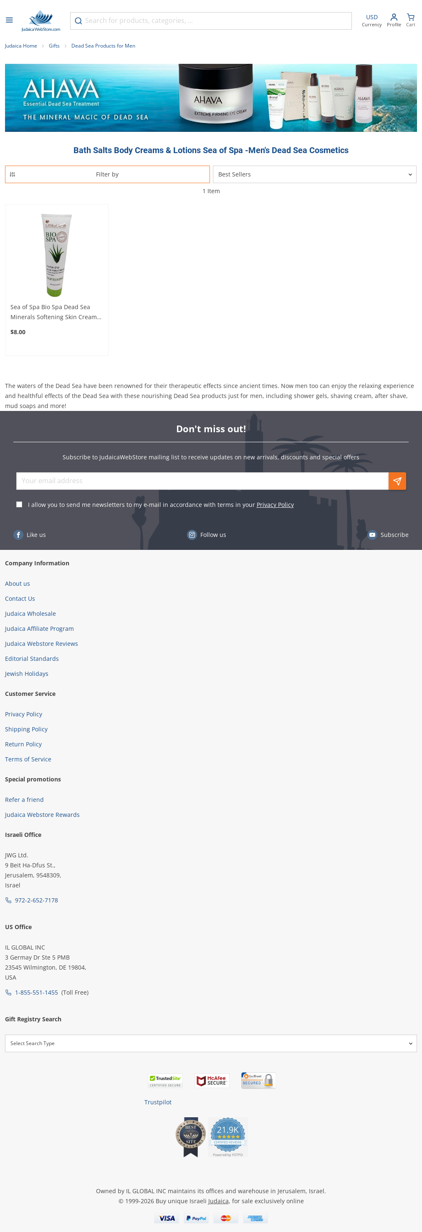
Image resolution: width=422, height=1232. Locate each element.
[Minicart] (410, 21)
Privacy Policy (275, 505)
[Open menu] (9, 20)
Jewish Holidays (26, 674)
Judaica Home (21, 45)
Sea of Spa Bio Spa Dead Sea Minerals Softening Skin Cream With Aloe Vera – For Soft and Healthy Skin (53, 312)
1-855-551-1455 (36, 992)
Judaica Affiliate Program (39, 628)
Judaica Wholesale (30, 613)
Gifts (54, 45)
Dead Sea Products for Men (103, 45)
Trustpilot (158, 1102)
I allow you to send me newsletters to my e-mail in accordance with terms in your (161, 505)
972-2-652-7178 (36, 900)
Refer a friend (24, 800)
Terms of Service (28, 759)
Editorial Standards (32, 659)
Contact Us (20, 598)
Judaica (218, 1201)
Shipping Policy (26, 729)
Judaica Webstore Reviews (41, 643)
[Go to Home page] (41, 21)
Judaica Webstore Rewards (42, 815)
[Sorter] (315, 174)
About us (17, 583)
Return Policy (23, 744)
